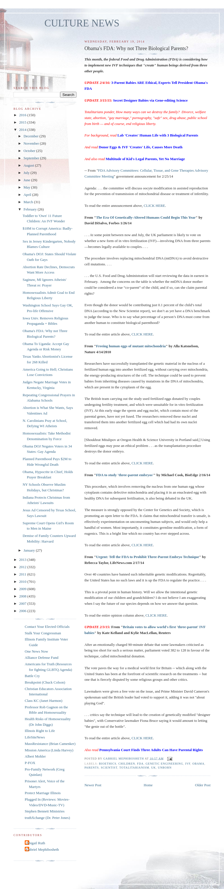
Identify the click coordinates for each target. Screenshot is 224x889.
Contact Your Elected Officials (47, 626)
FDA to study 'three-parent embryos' (125, 475)
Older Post (203, 785)
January (30, 550)
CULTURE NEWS (81, 23)
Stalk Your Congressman (43, 633)
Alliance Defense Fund (41, 657)
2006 (23, 611)
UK (153, 767)
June (27, 180)
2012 (23, 567)
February (31, 209)
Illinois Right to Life (40, 731)
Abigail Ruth (35, 843)
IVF (188, 763)
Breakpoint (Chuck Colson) (45, 682)
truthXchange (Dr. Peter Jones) (47, 818)
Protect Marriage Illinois (43, 793)
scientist (109, 767)
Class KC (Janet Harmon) (43, 700)
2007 (23, 603)
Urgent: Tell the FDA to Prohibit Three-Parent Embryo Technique (147, 557)
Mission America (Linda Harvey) (49, 750)
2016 (23, 115)
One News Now (36, 651)
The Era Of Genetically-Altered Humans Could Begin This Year (146, 217)
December (32, 136)
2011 (23, 574)
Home (148, 785)
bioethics (107, 763)
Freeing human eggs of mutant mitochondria (131, 346)
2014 (23, 129)
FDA (140, 763)
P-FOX (30, 763)
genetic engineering (164, 763)
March (29, 202)
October (30, 151)
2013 (23, 559)
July (27, 173)
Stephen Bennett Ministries (45, 811)
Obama (198, 763)
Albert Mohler (35, 756)
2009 (23, 589)
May (27, 187)
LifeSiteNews (35, 737)
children (126, 763)
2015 (23, 122)
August (29, 165)
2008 (23, 596)
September (32, 158)
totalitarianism (134, 767)
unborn (165, 767)
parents (91, 767)
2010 (23, 581)
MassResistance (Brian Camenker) (50, 744)
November (32, 143)
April (28, 194)
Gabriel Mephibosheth (42, 849)
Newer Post (92, 785)
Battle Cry (32, 676)
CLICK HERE (154, 205)
